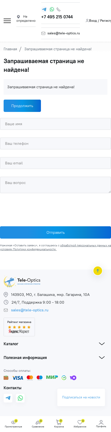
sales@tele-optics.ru (63, 33)
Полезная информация (25, 357)
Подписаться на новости (81, 397)
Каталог (11, 343)
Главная (10, 49)
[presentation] (36, 208)
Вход (91, 21)
